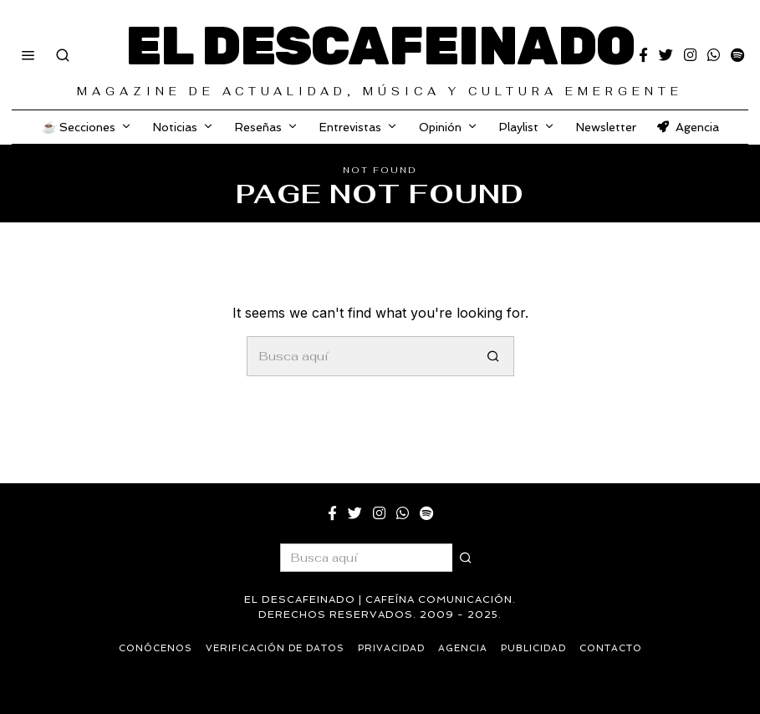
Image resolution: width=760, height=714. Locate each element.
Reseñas (258, 127)
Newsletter (606, 127)
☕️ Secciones (78, 127)
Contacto (610, 648)
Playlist (518, 127)
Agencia (688, 127)
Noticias (175, 127)
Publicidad (533, 648)
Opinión (440, 127)
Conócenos (155, 648)
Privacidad (391, 648)
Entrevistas (350, 127)
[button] (494, 356)
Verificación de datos (275, 648)
